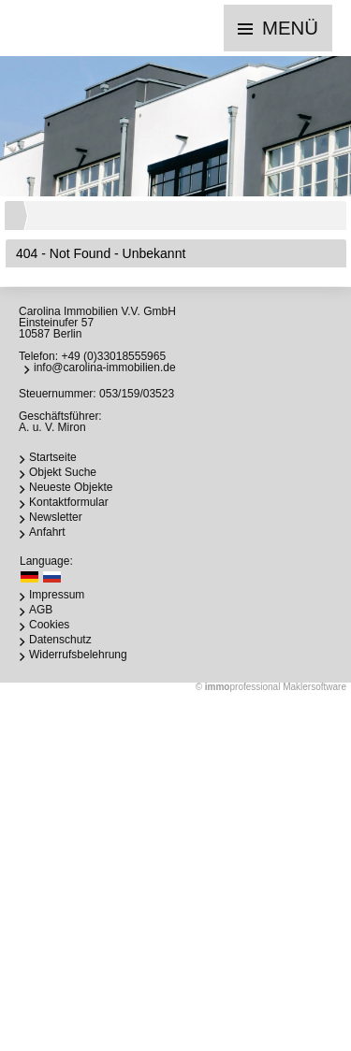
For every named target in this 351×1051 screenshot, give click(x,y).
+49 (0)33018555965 (113, 356)
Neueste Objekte (70, 487)
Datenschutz (60, 639)
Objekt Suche (62, 472)
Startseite (53, 457)
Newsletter (55, 517)
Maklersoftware (314, 687)
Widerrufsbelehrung (78, 654)
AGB (40, 609)
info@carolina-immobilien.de (105, 367)
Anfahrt (47, 532)
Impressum (56, 594)
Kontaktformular (69, 502)
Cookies (49, 624)
